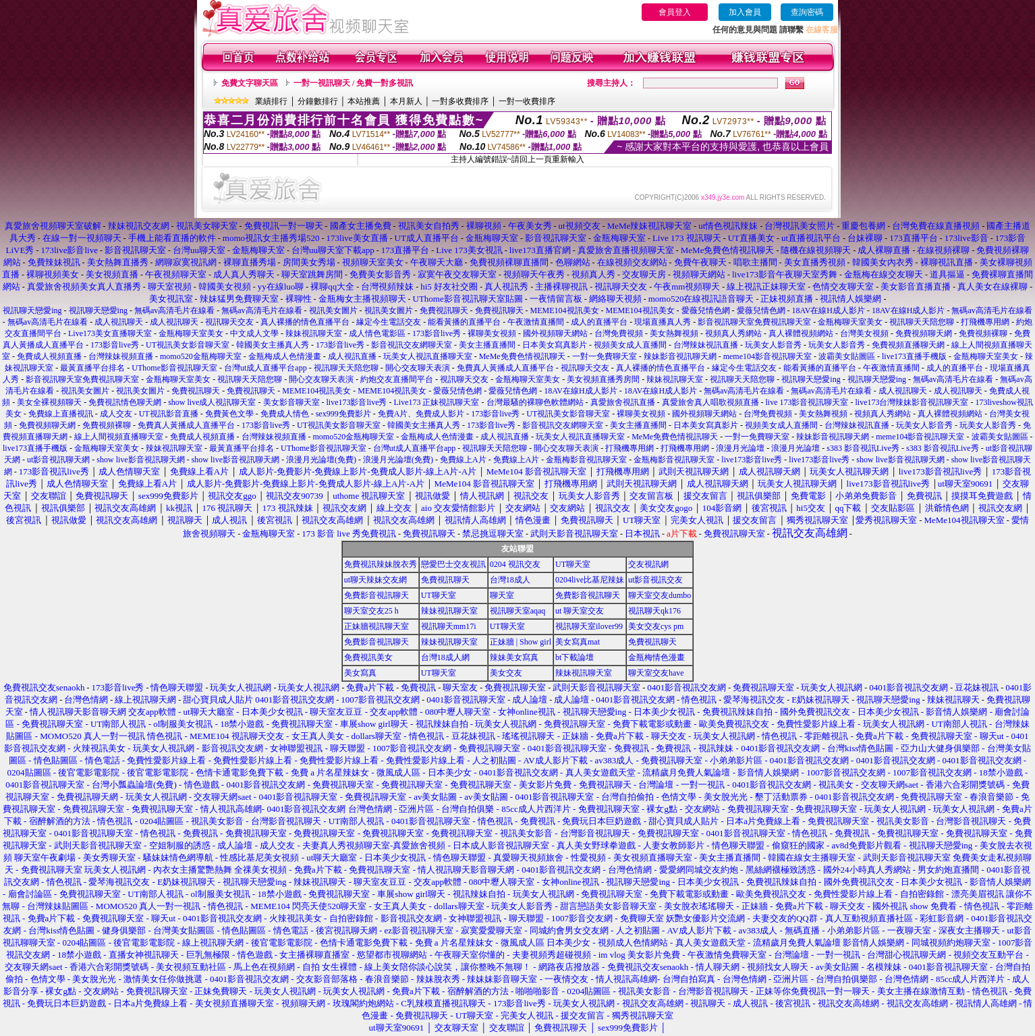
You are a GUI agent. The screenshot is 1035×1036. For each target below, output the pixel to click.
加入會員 (745, 12)
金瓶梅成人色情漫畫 (284, 356)
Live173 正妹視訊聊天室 (437, 402)
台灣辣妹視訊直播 (705, 345)
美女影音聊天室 (291, 402)
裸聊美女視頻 (492, 333)
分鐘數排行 (318, 101)
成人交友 (116, 413)
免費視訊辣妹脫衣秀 (380, 564)
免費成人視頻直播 (49, 356)
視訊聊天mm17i (448, 626)
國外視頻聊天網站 (555, 333)
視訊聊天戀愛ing (33, 310)
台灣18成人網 (445, 657)
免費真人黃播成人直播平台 (505, 368)
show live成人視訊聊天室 (212, 402)
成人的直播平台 (599, 322)
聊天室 (502, 595)
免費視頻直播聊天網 (908, 345)
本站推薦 (363, 101)
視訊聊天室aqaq (518, 611)
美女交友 (506, 673)
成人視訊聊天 (118, 322)
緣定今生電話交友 (388, 322)
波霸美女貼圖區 (846, 356)
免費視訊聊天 (444, 310)
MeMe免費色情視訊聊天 (522, 356)
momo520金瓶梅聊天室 (201, 356)
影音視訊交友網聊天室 (411, 345)
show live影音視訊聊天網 (140, 459)
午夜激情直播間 (535, 322)
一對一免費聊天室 (604, 356)
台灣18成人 (510, 579)
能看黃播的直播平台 (464, 322)
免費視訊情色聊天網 (124, 402)
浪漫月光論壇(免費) (321, 459)
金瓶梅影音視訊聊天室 (586, 459)
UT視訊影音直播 (168, 413)
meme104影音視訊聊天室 (767, 356)
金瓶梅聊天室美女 (850, 322)
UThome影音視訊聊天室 (174, 368)
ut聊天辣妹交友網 (375, 579)
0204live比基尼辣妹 (589, 579)
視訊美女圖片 (333, 310)
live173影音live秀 (357, 402)
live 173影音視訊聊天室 (807, 402)
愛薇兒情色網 (705, 310)
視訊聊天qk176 (654, 611)
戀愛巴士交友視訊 (453, 564)
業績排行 (271, 101)
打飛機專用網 (985, 322)
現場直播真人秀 (662, 322)
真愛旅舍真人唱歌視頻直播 (710, 402)
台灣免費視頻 (618, 333)
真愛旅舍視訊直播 (622, 402)
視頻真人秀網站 (733, 333)
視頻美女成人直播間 (630, 345)
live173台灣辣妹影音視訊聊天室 (912, 402)
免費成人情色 (284, 413)
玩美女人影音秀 (773, 345)
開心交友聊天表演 (417, 368)
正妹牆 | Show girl (520, 642)
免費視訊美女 (368, 657)
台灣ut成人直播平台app (265, 368)
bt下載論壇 (574, 657)
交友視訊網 (648, 564)
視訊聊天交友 (229, 322)
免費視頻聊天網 (923, 333)
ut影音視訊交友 (655, 579)
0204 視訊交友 (515, 564)
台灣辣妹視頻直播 (120, 356)
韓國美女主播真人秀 (272, 345)
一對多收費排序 (460, 101)
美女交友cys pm (655, 626)
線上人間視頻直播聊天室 (118, 436)
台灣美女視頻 (864, 333)
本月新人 (406, 101)
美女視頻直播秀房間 (603, 379)
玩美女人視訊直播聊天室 (427, 356)
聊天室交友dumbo (659, 595)
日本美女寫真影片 (554, 345)
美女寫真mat (577, 642)
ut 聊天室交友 (579, 611)
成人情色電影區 (377, 333)
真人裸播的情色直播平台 (304, 322)
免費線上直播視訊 (60, 413)
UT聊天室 (572, 564)
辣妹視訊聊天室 (313, 333)
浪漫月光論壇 (740, 448)
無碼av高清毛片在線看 (174, 310)
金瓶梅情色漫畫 (656, 657)
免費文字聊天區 (249, 83)
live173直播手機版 (914, 356)
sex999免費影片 (343, 413)
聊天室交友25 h (371, 611)
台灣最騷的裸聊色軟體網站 (535, 402)
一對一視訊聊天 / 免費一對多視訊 (353, 83)
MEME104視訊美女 (564, 310)
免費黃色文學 (229, 413)
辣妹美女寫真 (514, 657)
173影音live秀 (436, 333)
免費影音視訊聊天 (376, 595)
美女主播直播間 (487, 345)
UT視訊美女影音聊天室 (187, 345)
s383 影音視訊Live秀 (863, 448)
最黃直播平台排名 (92, 368)
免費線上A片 (463, 459)
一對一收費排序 (527, 101)
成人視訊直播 (352, 356)
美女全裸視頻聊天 (49, 402)
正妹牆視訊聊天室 (376, 626)
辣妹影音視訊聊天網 (680, 356)
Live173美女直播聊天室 (110, 333)
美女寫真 (360, 673)
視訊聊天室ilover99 (589, 626)
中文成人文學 (254, 333)
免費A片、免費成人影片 (421, 413)
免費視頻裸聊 (983, 333)
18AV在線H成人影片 (828, 310)
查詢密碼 (807, 12)
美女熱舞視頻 (674, 333)
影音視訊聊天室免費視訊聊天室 (754, 322)
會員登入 (675, 12)
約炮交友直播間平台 (396, 379)
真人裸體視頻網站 (800, 333)
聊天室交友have (656, 673)
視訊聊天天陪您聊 (921, 322)
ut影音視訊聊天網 (58, 459)
